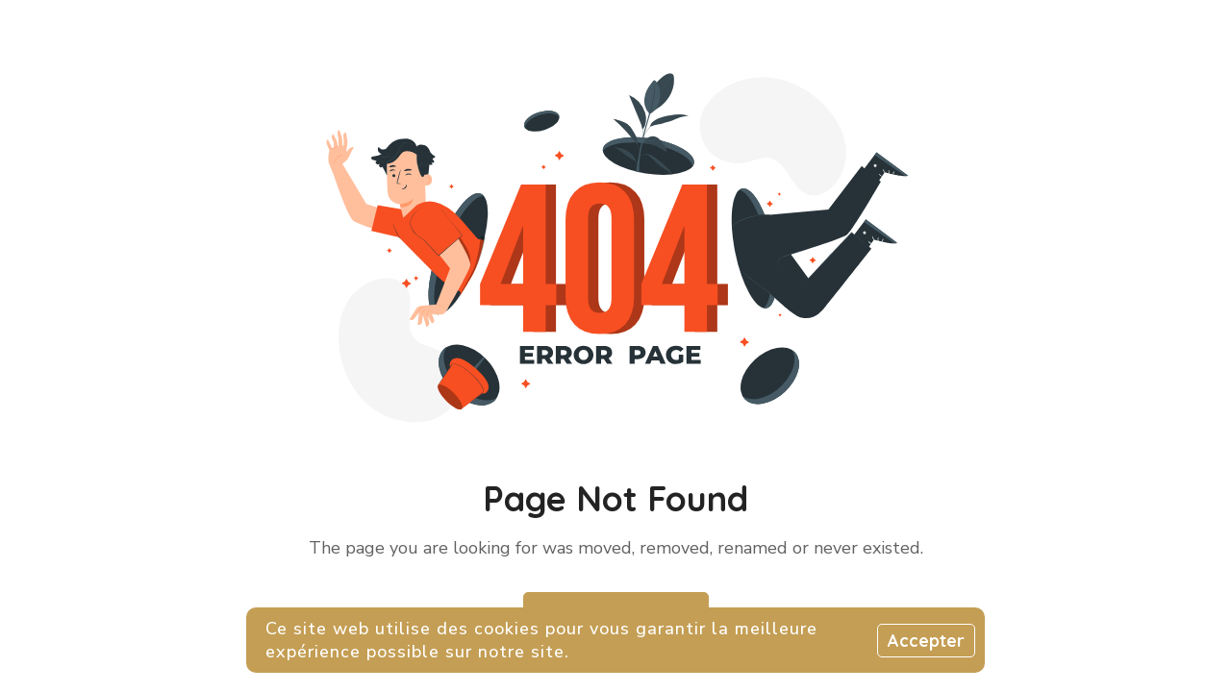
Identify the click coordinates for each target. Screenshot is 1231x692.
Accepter (926, 641)
